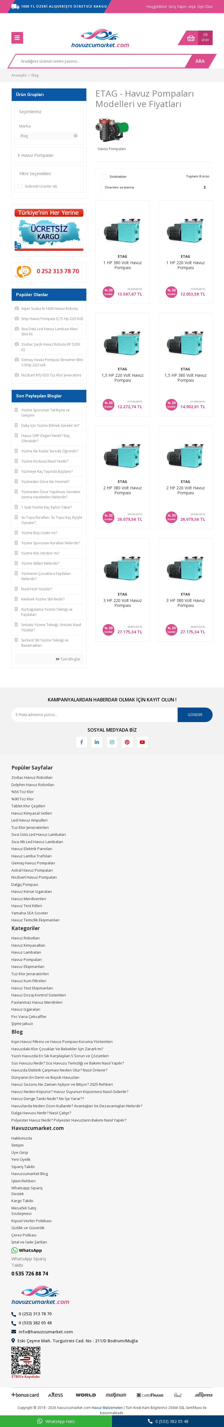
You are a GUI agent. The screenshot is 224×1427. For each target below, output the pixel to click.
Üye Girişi (19, 1152)
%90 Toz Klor (22, 799)
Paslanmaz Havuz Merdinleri (36, 1002)
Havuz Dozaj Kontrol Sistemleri (38, 995)
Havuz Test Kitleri (26, 905)
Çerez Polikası (23, 1235)
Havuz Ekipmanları (27, 966)
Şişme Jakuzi (22, 1023)
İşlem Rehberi (23, 1180)
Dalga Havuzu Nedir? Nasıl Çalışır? (41, 1112)
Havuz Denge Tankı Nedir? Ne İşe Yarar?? (47, 1098)
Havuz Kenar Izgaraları (31, 891)
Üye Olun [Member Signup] (205, 6)
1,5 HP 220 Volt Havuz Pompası (123, 378)
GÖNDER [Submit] (195, 714)
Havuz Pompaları (26, 959)
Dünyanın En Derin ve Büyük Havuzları (45, 1077)
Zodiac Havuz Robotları (31, 777)
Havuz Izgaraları (25, 1009)
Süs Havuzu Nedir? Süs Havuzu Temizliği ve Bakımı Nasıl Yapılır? (67, 1063)
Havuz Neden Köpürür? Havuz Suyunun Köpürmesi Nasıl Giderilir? (69, 1091)
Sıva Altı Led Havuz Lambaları (37, 841)
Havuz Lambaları (26, 952)
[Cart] (195, 38)
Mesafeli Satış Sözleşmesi (23, 1210)
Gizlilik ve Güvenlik (28, 1227)
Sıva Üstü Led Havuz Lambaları (38, 834)
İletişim (17, 1145)
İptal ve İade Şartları (29, 1242)
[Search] (98, 61)
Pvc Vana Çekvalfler (29, 1016)
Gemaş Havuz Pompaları (33, 863)
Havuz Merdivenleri (28, 898)
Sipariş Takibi (23, 1166)
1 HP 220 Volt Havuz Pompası (185, 265)
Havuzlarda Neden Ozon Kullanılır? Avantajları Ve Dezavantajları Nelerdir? (76, 1105)
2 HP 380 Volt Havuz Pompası (122, 490)
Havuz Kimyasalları (28, 945)
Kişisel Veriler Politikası (31, 1220)
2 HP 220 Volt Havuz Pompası (185, 490)
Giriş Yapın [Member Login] (177, 6)
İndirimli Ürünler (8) (41, 186)
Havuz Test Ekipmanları (32, 988)
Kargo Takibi (22, 1200)
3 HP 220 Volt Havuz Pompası (122, 603)
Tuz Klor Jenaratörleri (30, 973)
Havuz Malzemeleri (107, 1408)
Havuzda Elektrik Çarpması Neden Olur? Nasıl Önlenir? (59, 1070)
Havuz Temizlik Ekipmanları (35, 920)
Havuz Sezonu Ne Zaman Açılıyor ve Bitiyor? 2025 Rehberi (62, 1084)
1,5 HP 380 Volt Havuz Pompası (185, 378)
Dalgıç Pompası (24, 884)
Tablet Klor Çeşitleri (28, 805)
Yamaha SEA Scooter (29, 913)
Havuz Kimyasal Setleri (31, 813)
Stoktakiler (118, 176)
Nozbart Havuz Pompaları (34, 877)
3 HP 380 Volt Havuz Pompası (185, 603)
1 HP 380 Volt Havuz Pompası (122, 265)
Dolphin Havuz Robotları (32, 784)
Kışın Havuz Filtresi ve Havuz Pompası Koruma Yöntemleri (62, 1041)
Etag (35, 75)
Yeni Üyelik (21, 1159)
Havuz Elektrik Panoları (31, 848)
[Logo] (100, 37)
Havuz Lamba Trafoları (31, 856)
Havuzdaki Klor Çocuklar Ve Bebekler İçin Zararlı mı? (57, 1048)
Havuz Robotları (25, 938)
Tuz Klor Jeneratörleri (30, 827)
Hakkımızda (21, 1138)
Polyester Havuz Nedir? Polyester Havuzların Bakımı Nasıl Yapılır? (68, 1120)
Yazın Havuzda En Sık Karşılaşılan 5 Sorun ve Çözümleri (60, 1055)
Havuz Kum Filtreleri (28, 980)
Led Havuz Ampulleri (29, 820)
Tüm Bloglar (68, 659)
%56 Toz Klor (22, 791)
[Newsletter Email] (112, 715)
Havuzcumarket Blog (29, 1173)
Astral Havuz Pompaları (32, 870)
